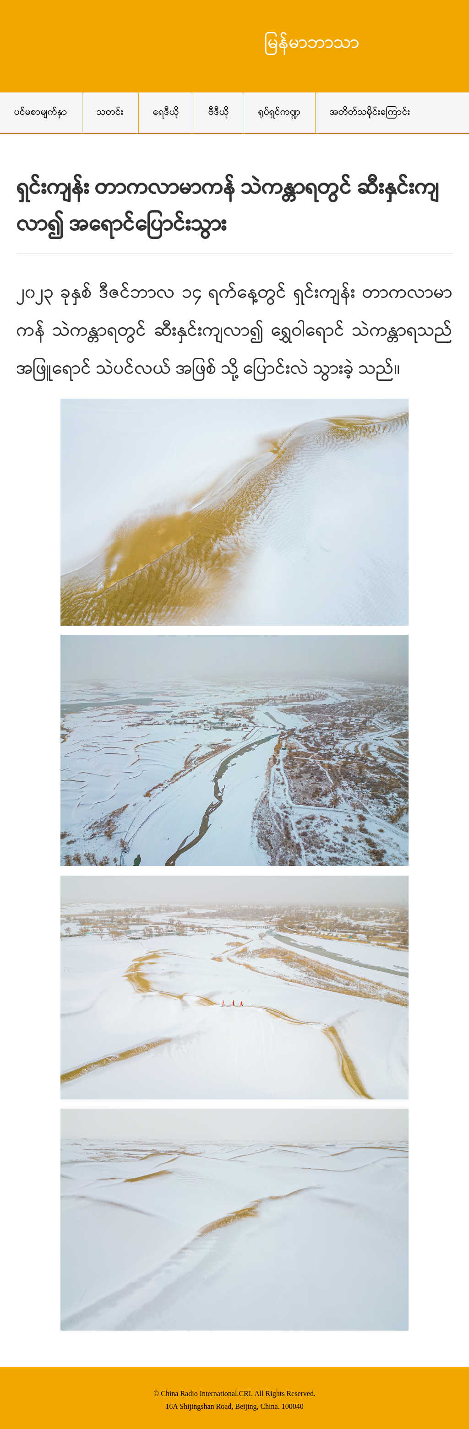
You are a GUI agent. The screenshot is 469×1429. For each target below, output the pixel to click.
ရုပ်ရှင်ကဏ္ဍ (279, 113)
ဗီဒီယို (218, 113)
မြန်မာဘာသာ (312, 44)
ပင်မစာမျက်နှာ (40, 113)
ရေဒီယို (166, 113)
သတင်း (110, 113)
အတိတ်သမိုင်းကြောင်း (370, 113)
